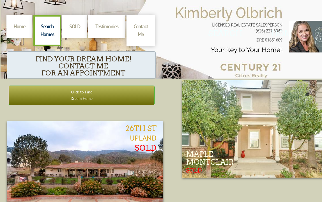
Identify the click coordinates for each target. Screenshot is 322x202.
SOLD (74, 26)
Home (19, 26)
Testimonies (106, 26)
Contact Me (141, 30)
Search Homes (47, 30)
